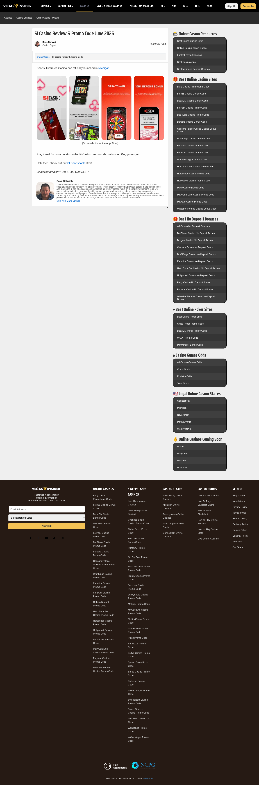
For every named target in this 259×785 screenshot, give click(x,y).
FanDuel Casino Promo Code (192, 152)
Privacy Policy (240, 507)
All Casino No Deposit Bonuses (193, 226)
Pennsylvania (184, 421)
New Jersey (183, 414)
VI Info (237, 489)
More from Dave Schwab (68, 201)
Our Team (238, 547)
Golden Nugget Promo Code (192, 159)
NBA (174, 6)
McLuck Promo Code (139, 604)
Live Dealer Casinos (208, 538)
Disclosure (148, 778)
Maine (180, 446)
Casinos (85, 6)
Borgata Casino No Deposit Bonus (195, 240)
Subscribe (248, 6)
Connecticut (183, 400)
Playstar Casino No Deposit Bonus (195, 289)
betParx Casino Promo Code (192, 107)
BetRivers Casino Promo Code (193, 114)
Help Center (239, 495)
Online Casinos (44, 57)
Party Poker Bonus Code (190, 344)
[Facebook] (31, 538)
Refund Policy (240, 518)
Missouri (181, 460)
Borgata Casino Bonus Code (192, 121)
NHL (197, 6)
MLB (185, 6)
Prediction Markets (142, 6)
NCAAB (224, 6)
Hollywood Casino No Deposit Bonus (196, 275)
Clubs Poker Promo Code (190, 323)
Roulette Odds (184, 376)
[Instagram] (63, 538)
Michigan (104, 67)
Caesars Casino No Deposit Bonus (195, 247)
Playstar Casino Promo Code (192, 201)
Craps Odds (183, 369)
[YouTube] (47, 538)
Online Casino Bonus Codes (191, 48)
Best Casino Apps (186, 62)
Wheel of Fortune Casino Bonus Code (197, 208)
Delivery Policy (240, 524)
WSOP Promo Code (187, 337)
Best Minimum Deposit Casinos (193, 69)
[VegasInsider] (47, 489)
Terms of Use (239, 512)
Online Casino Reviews (48, 18)
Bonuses (46, 6)
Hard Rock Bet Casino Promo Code (195, 166)
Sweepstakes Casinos (109, 6)
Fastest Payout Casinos (189, 55)
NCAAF (210, 6)
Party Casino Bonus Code (190, 187)
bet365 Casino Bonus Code (191, 93)
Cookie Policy (240, 530)
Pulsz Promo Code (137, 637)
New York (182, 467)
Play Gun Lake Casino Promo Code (195, 194)
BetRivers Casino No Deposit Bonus (196, 233)
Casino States (172, 489)
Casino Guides (207, 489)
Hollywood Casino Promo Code (193, 180)
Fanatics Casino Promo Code (192, 145)
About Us (237, 541)
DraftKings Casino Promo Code (193, 138)
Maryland (182, 453)
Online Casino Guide (208, 495)
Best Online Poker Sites (189, 316)
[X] (39, 538)
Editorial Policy (240, 535)
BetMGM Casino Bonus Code (192, 100)
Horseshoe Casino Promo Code (193, 173)
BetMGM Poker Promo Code (192, 330)
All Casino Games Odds (189, 362)
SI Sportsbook (76, 163)
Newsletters (239, 501)
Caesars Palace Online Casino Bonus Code (104, 565)
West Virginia (184, 429)
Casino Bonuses (24, 18)
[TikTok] (55, 538)
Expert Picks (65, 6)
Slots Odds (183, 383)
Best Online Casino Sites (190, 41)
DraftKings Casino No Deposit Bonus (196, 254)
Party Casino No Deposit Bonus (193, 282)
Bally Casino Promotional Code (193, 86)
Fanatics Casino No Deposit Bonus (195, 261)
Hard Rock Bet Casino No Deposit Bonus (198, 268)
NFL (163, 6)
